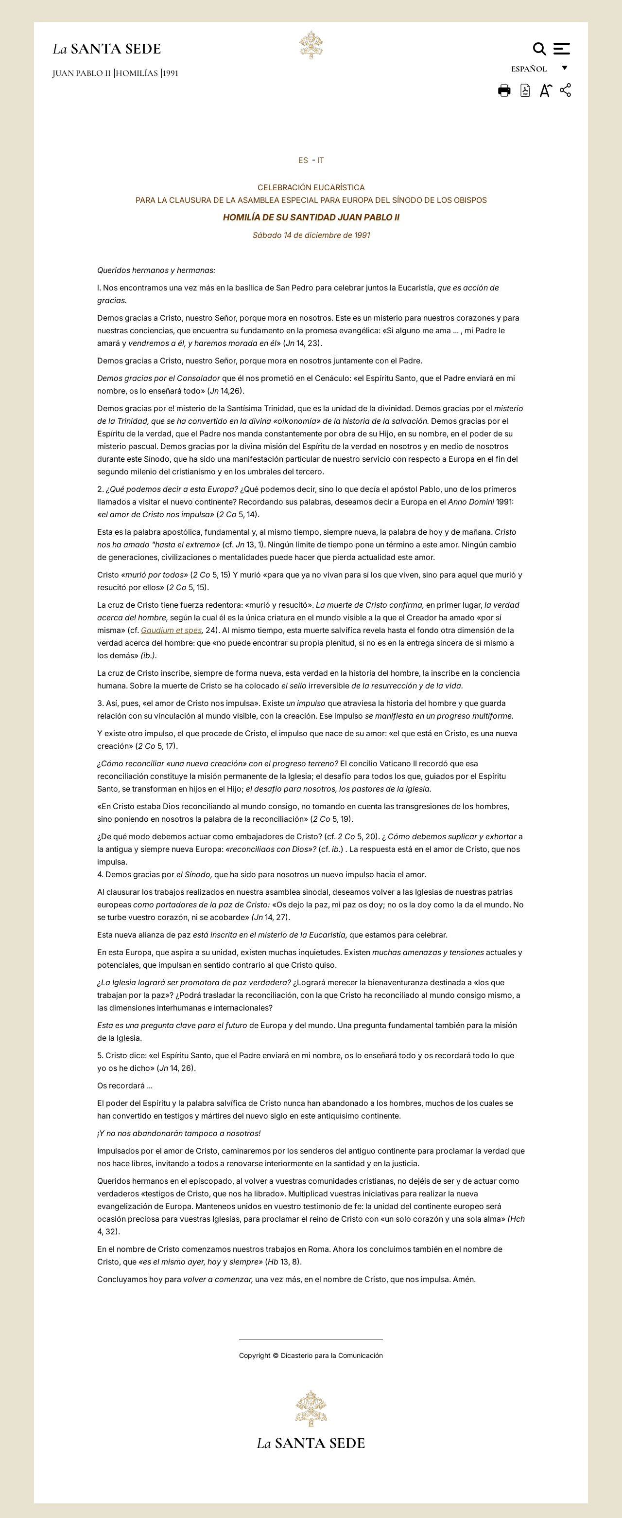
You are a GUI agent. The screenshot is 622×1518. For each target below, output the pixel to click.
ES (303, 160)
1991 (170, 73)
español (532, 71)
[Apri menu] (560, 48)
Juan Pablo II (82, 73)
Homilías (138, 73)
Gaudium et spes (171, 630)
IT (320, 160)
